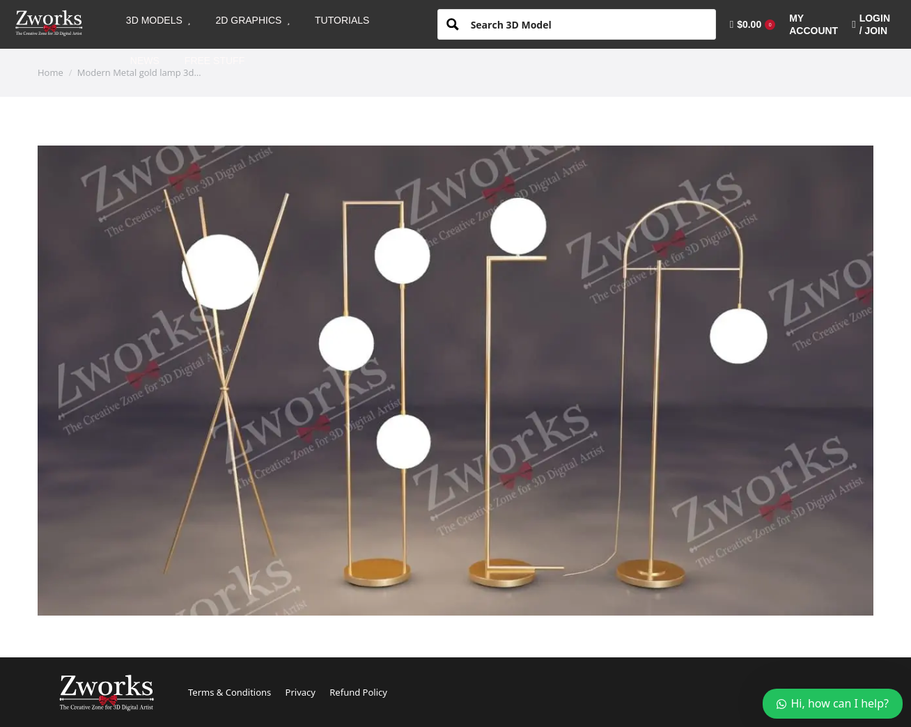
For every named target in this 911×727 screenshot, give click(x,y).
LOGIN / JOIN (871, 24)
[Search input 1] (588, 23)
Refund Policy (358, 692)
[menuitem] (158, 20)
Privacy (301, 692)
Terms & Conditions (229, 692)
